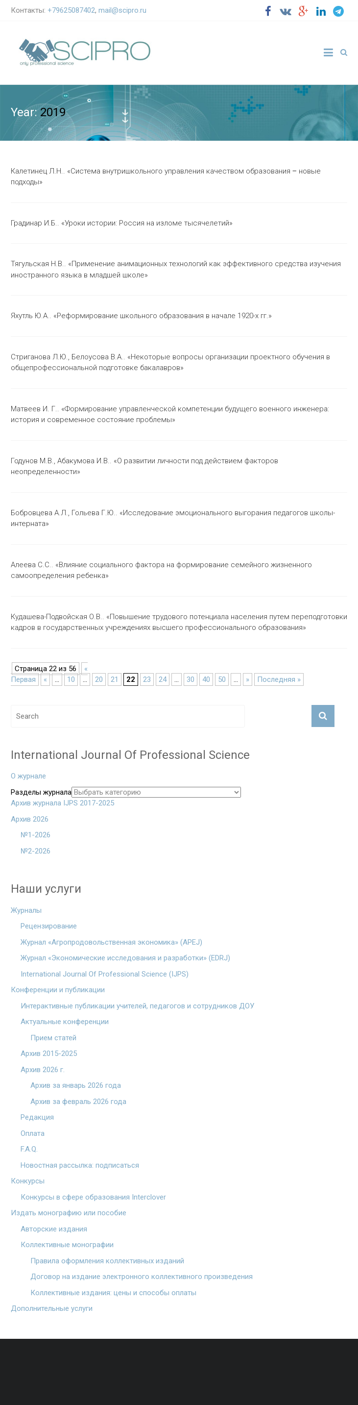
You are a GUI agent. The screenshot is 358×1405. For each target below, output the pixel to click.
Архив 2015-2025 (49, 1053)
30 (190, 679)
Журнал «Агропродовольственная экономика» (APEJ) (111, 942)
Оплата (33, 1133)
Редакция (37, 1117)
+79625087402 (71, 10)
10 (71, 679)
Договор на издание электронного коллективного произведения (141, 1276)
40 (206, 679)
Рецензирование (49, 926)
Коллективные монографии (67, 1244)
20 (99, 679)
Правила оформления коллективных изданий (107, 1260)
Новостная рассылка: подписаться (80, 1165)
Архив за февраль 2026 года (78, 1101)
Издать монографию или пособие (68, 1212)
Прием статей (53, 1037)
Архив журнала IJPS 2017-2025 (62, 803)
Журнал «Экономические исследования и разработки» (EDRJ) (125, 957)
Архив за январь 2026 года (75, 1085)
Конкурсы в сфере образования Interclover (93, 1197)
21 (115, 679)
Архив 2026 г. (43, 1069)
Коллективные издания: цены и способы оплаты (113, 1292)
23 (147, 679)
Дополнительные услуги (52, 1308)
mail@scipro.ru (122, 10)
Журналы (26, 910)
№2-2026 (35, 851)
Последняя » (279, 679)
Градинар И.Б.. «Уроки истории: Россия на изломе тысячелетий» (122, 223)
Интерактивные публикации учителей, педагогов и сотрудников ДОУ (137, 1006)
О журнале (28, 776)
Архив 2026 (29, 819)
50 (222, 679)
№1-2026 (35, 834)
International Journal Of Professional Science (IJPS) (105, 974)
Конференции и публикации (58, 989)
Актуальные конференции (65, 1021)
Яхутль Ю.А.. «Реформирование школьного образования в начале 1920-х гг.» (141, 315)
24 (163, 679)
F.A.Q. (29, 1149)
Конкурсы (28, 1181)
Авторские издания (54, 1229)
